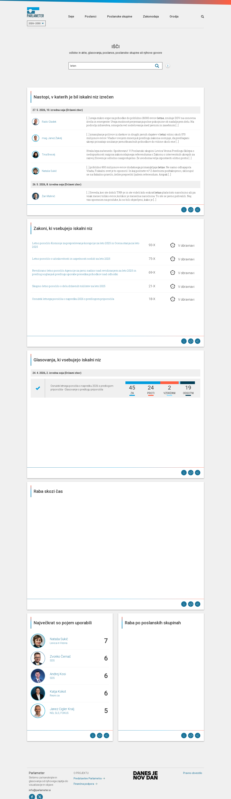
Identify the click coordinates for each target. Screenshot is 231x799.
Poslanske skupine (119, 16)
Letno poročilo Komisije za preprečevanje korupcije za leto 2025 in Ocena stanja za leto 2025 (85, 244)
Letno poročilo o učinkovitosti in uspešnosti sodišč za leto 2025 (71, 258)
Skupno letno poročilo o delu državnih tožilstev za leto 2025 (68, 286)
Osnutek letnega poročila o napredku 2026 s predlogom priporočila (73, 299)
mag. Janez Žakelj (52, 138)
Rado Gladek (49, 121)
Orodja (174, 16)
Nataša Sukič (49, 171)
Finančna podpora (84, 783)
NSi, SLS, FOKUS (59, 713)
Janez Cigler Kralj (62, 709)
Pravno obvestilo (192, 773)
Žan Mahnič (48, 196)
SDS (52, 660)
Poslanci (90, 16)
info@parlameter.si (40, 790)
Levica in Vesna (58, 643)
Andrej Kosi (58, 674)
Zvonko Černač (60, 656)
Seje (71, 16)
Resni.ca (55, 695)
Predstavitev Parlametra (88, 778)
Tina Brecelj (48, 154)
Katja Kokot (58, 691)
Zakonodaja (151, 16)
